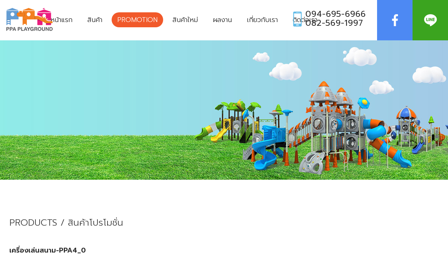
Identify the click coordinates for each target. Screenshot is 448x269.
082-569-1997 (334, 23)
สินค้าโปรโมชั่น (95, 223)
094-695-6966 (335, 14)
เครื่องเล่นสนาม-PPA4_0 (47, 250)
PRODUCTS (33, 223)
